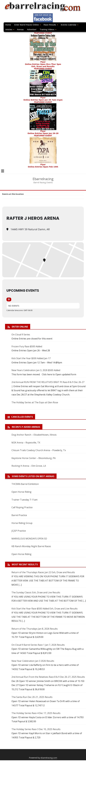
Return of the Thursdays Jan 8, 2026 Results (35, 628)
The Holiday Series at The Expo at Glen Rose (35, 402)
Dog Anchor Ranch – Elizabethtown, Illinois (34, 434)
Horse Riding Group (22, 523)
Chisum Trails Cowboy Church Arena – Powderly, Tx (39, 450)
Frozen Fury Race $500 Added (27, 346)
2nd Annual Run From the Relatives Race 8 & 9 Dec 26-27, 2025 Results (48, 676)
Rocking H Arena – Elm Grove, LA (29, 465)
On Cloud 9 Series (21, 334)
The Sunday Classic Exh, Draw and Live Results (36, 592)
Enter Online (20, 326)
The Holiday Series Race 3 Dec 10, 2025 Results (36, 729)
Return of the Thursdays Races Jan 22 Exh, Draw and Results (43, 572)
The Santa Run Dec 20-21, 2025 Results (32, 697)
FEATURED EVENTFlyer (43, 47)
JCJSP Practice (19, 530)
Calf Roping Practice (22, 507)
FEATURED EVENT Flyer (43, 83)
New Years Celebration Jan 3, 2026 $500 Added (36, 370)
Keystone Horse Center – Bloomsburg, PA (34, 458)
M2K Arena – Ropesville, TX (26, 442)
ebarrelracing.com (49, 757)
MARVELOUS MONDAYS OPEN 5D (29, 538)
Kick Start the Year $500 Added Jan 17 (31, 358)
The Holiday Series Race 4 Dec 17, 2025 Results (36, 713)
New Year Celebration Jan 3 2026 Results (33, 660)
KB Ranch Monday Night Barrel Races (31, 546)
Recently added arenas (26, 426)
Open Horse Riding (21, 491)
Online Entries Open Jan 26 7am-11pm (43, 100)
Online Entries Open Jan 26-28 (42, 133)
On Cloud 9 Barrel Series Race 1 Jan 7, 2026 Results (38, 644)
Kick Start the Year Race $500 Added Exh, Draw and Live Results (45, 608)
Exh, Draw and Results (43, 66)
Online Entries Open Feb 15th (43, 167)
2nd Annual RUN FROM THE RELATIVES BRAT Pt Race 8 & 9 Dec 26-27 (48, 382)
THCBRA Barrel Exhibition (25, 484)
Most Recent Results (25, 564)
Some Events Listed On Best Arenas (33, 476)
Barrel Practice (19, 515)
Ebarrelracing (43, 179)
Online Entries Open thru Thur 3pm (43, 64)
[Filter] (8, 299)
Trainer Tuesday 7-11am (24, 499)
